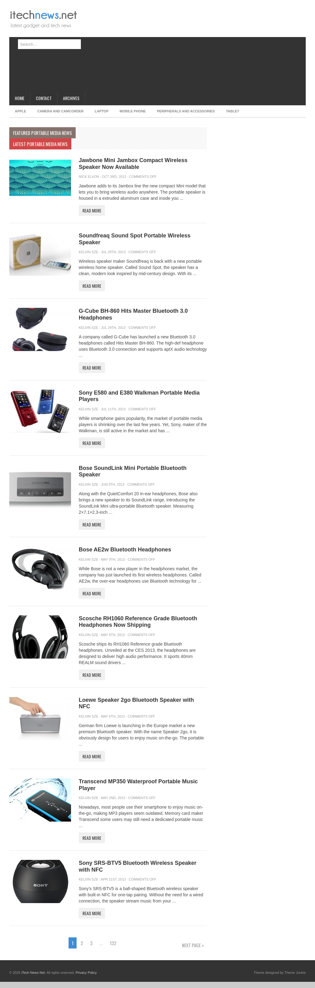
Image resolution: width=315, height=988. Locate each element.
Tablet (232, 111)
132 (113, 943)
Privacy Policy (86, 972)
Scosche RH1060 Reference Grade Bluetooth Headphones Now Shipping (138, 621)
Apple (20, 111)
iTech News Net (33, 972)
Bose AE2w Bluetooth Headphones (125, 549)
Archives (71, 98)
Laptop (101, 111)
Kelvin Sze (88, 252)
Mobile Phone (133, 111)
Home (19, 98)
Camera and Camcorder (60, 111)
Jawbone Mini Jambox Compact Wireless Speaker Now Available (133, 163)
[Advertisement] (147, 48)
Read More (91, 210)
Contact (44, 98)
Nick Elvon (89, 176)
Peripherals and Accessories (186, 111)
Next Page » (193, 945)
